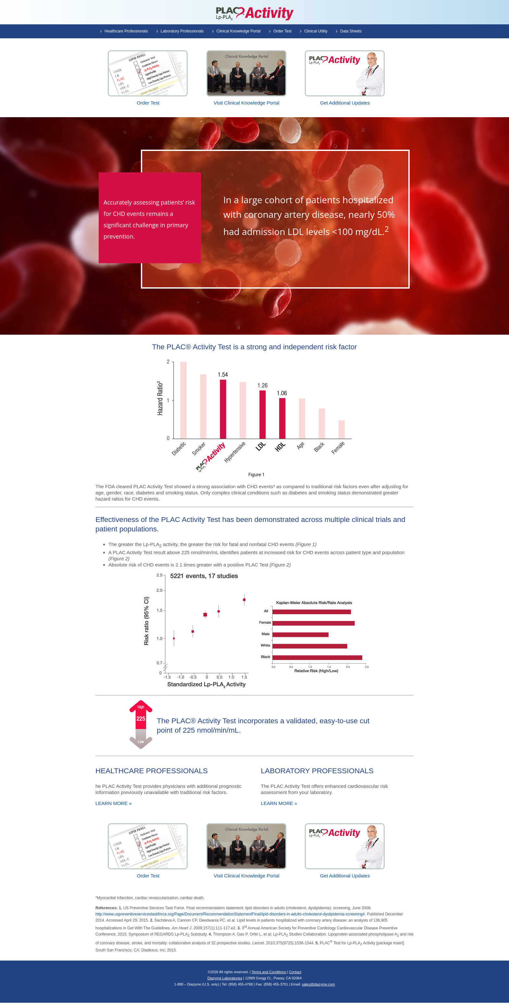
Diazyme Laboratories (224, 978)
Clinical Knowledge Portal (239, 31)
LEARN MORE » (113, 803)
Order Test (282, 31)
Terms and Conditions (269, 972)
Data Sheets (351, 31)
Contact (295, 972)
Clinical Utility (315, 31)
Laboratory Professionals (182, 31)
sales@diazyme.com (318, 984)
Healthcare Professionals (126, 31)
